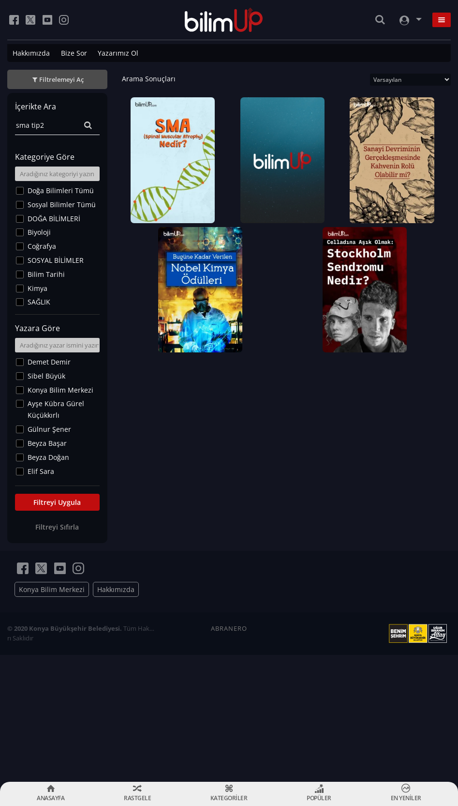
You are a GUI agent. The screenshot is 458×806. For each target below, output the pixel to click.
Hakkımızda (31, 53)
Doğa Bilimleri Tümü (61, 190)
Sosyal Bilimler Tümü (62, 204)
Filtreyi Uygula (57, 502)
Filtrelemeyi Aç (61, 79)
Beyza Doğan (48, 457)
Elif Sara (41, 471)
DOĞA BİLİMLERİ (54, 218)
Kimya (37, 288)
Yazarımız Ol (118, 53)
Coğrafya (42, 246)
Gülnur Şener (49, 429)
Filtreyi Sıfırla (57, 527)
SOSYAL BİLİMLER (56, 260)
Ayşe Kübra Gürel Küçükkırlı (56, 409)
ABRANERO (229, 628)
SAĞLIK (39, 301)
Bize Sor (74, 53)
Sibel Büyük (46, 375)
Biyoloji (39, 232)
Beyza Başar (47, 443)
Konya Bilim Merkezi (60, 390)
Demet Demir (49, 361)
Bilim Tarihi (46, 274)
